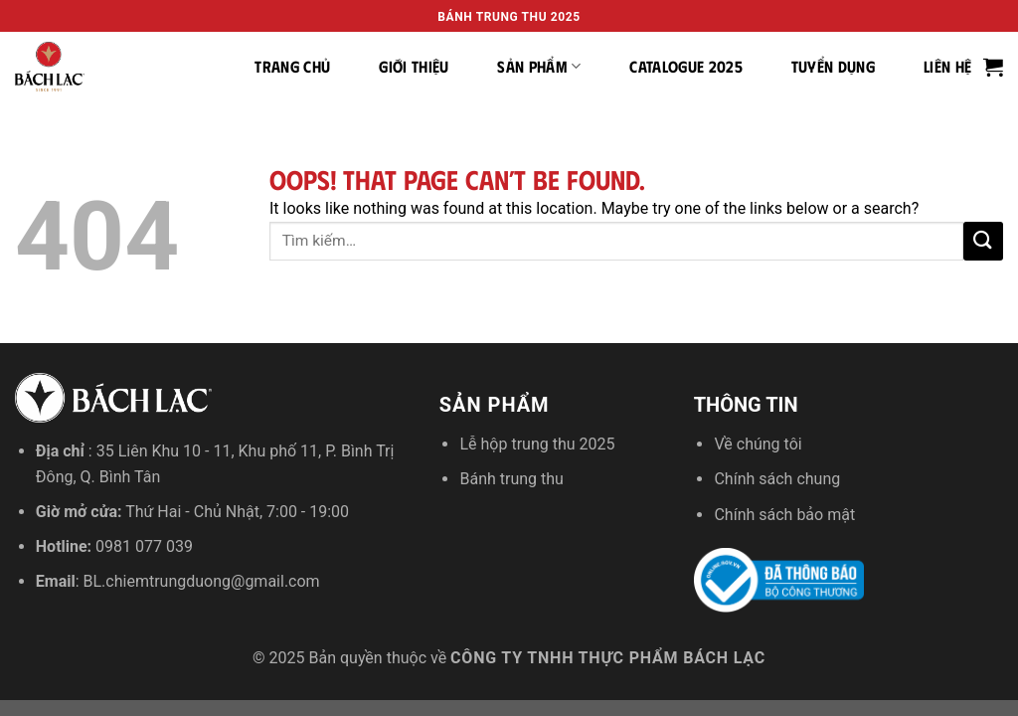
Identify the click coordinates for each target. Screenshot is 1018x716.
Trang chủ (292, 66)
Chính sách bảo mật (784, 514)
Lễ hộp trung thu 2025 (536, 444)
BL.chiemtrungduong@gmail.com (202, 581)
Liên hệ (947, 66)
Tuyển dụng (833, 66)
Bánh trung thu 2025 (508, 17)
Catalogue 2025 (685, 66)
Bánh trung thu (511, 478)
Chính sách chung (777, 478)
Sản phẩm (539, 67)
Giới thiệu (413, 66)
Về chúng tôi (757, 444)
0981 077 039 (144, 546)
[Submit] (983, 241)
